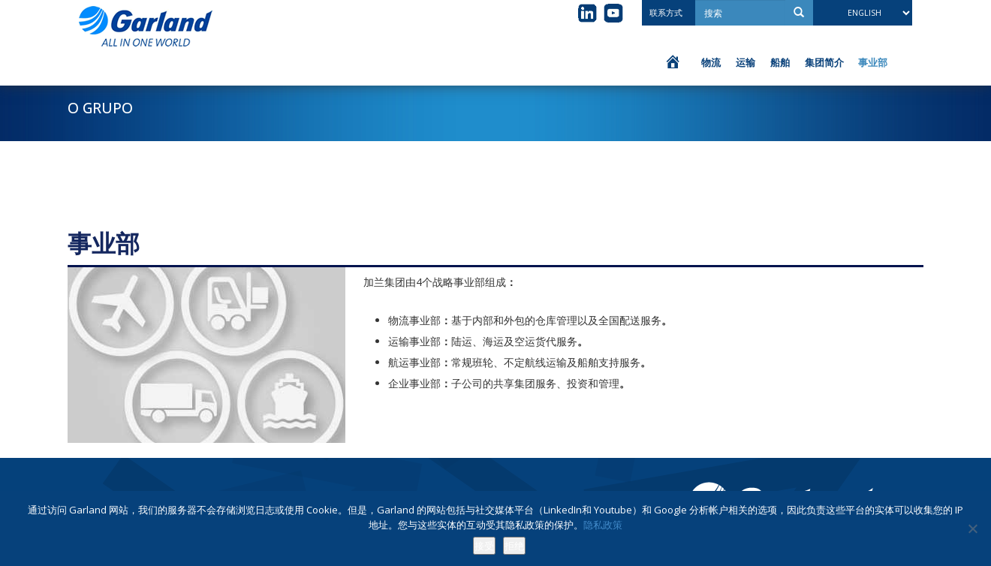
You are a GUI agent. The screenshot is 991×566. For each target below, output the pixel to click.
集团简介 (824, 62)
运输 (745, 62)
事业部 (872, 62)
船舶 (780, 62)
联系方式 (665, 13)
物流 (711, 62)
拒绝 (514, 545)
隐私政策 (602, 524)
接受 (484, 545)
